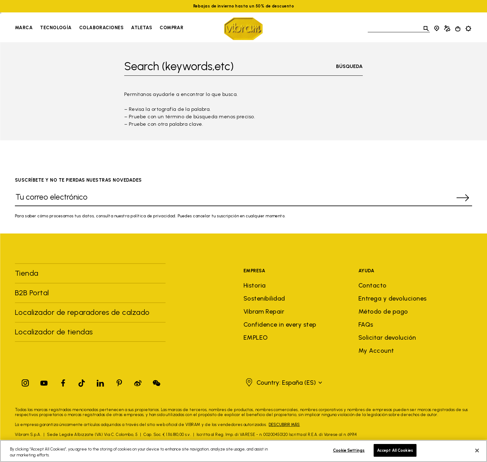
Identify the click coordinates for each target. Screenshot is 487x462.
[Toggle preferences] (468, 28)
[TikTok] (81, 382)
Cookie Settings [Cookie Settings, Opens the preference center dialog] (349, 454)
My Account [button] (376, 350)
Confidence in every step (280, 324)
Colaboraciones (101, 27)
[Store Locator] (436, 28)
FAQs (365, 324)
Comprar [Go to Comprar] (171, 27)
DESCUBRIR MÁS (284, 424)
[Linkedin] (100, 382)
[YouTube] (44, 382)
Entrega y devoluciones (392, 298)
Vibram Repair (264, 311)
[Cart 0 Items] (458, 29)
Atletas (141, 27)
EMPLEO (256, 337)
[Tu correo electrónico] (234, 198)
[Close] (477, 454)
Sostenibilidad (264, 298)
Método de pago (383, 311)
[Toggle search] (426, 28)
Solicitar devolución (387, 337)
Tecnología (56, 27)
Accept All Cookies (395, 454)
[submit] (462, 198)
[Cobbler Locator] (447, 28)
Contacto (372, 285)
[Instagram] (25, 382)
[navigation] (99, 28)
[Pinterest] (119, 382)
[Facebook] (63, 382)
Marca (24, 27)
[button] (283, 382)
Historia (255, 285)
